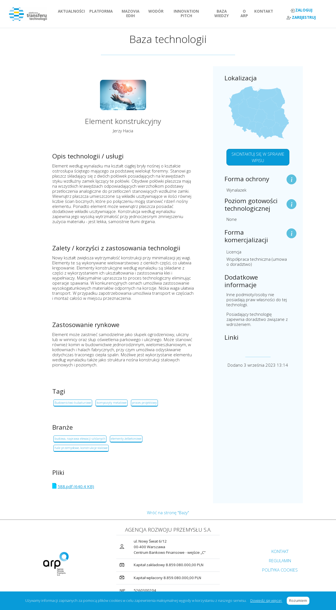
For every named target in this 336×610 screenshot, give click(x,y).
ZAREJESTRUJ (301, 17)
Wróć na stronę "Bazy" (168, 512)
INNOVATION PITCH (190, 13)
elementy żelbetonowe (126, 438)
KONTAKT (264, 11)
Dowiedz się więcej (266, 600)
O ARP (246, 13)
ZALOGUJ (301, 10)
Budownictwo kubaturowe (73, 402)
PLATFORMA (102, 11)
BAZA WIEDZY (221, 13)
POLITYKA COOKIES (280, 570)
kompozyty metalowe (111, 402)
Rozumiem (299, 600)
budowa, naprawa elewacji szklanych (80, 438)
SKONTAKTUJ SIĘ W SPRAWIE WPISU (257, 157)
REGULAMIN (280, 560)
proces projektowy (144, 402)
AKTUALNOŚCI (72, 11)
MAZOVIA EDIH (134, 13)
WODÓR (157, 11)
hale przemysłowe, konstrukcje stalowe (81, 448)
